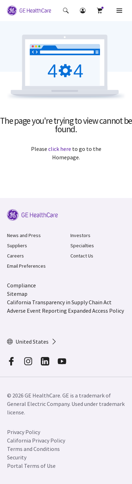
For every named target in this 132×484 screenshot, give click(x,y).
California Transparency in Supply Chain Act (59, 302)
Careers (15, 256)
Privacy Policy (23, 431)
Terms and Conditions (33, 448)
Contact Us (81, 256)
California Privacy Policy (36, 440)
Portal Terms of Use (31, 465)
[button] (66, 10)
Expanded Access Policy (96, 310)
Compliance (21, 285)
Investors (80, 235)
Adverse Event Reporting (37, 310)
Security (16, 457)
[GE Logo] (29, 10)
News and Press (24, 235)
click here (59, 148)
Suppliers (17, 245)
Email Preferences (26, 266)
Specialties (82, 245)
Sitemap (17, 293)
